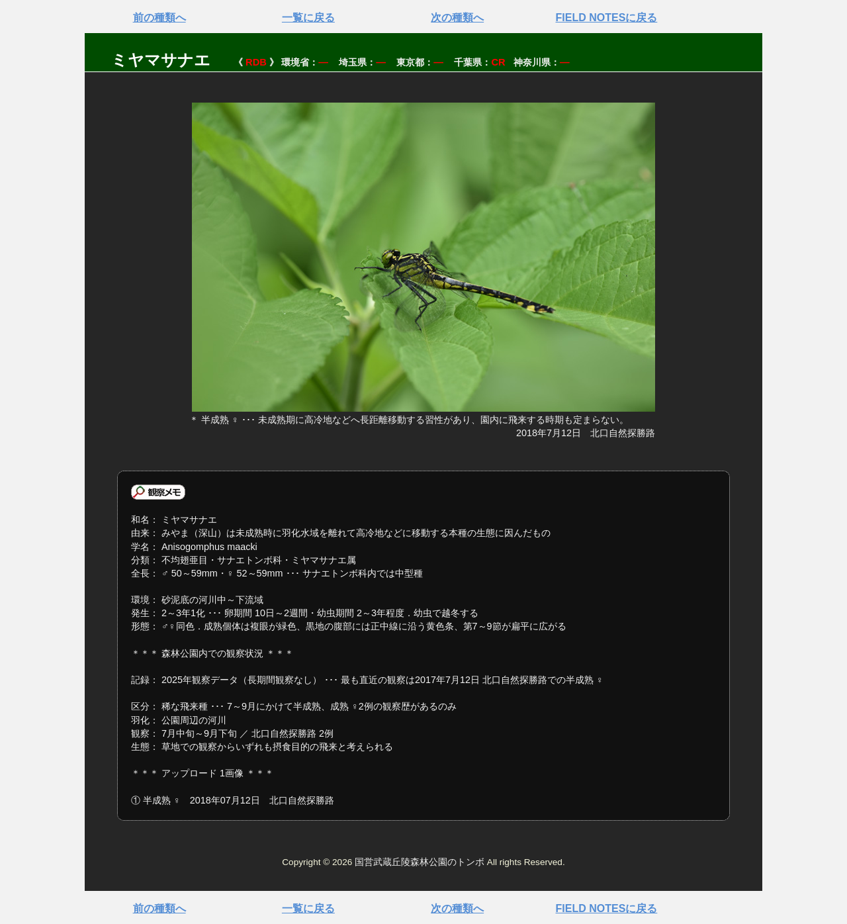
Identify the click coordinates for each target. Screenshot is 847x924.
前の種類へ (159, 17)
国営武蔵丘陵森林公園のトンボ (419, 862)
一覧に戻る (308, 17)
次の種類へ (457, 17)
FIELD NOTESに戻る (607, 17)
